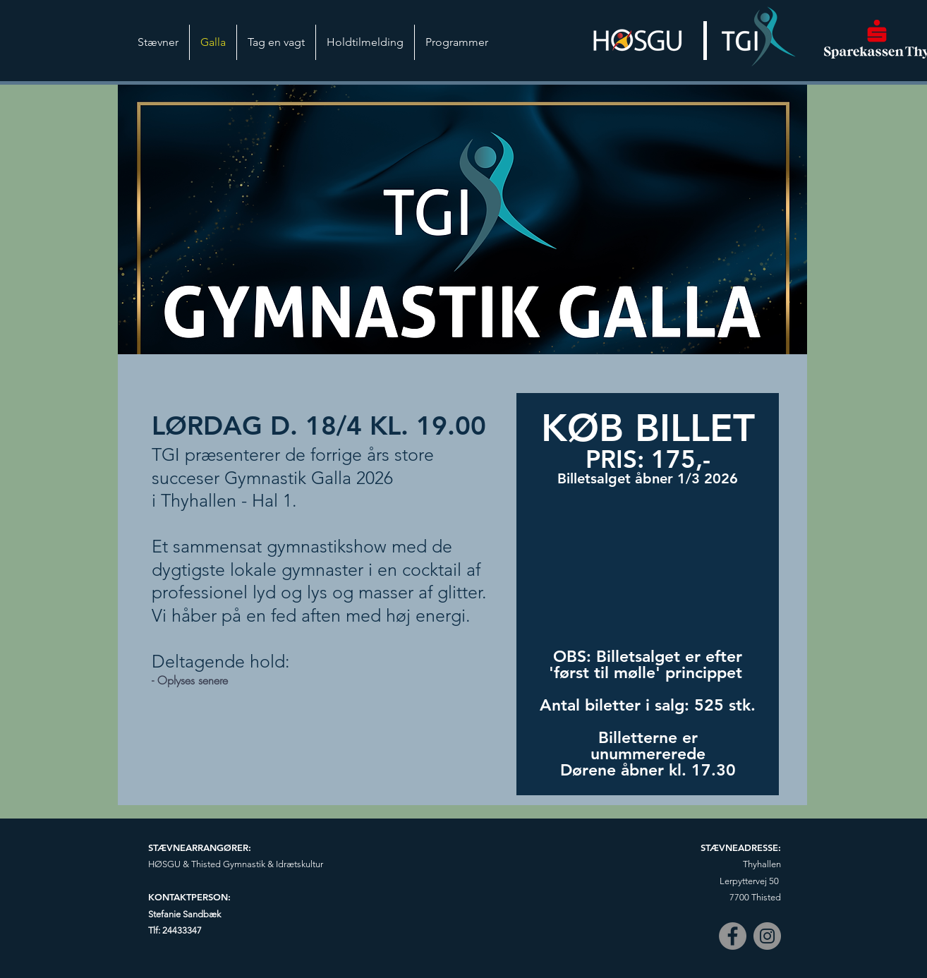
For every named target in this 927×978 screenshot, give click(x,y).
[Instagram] (767, 936)
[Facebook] (732, 936)
